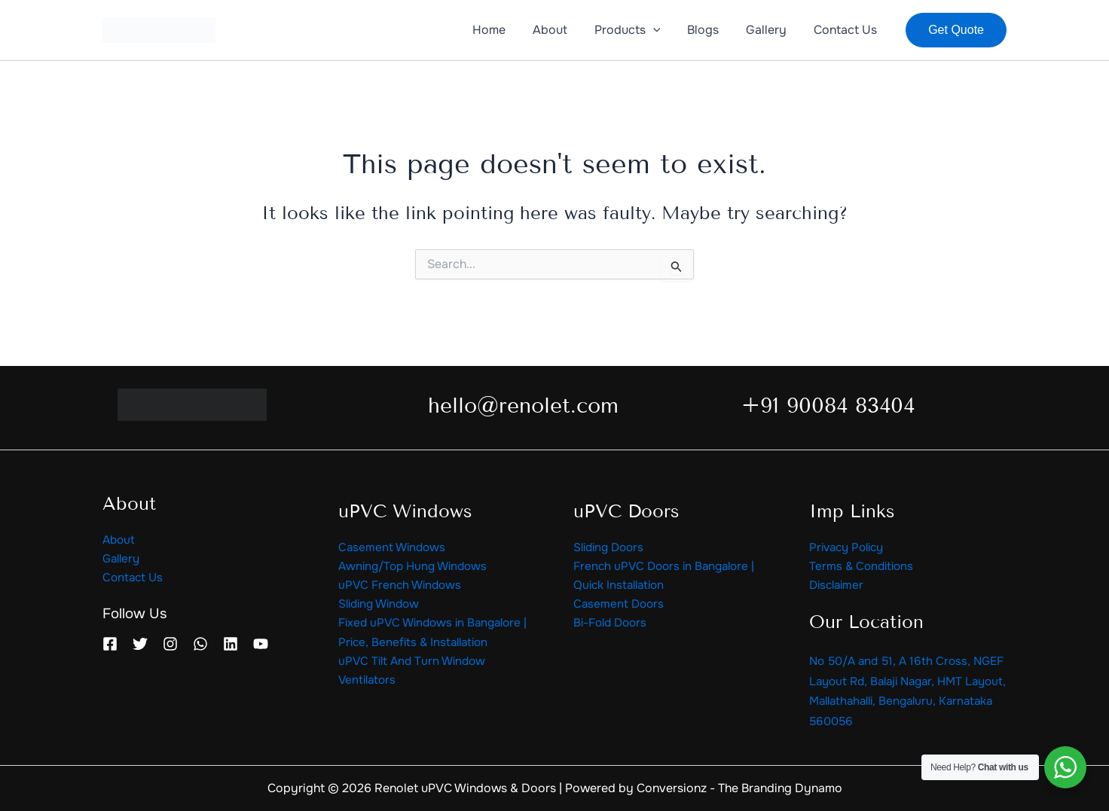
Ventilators (368, 684)
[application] (663, 30)
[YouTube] (260, 643)
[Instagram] (170, 643)
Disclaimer (838, 585)
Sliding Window (382, 604)
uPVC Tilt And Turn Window (415, 664)
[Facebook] (110, 643)
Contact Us (134, 577)
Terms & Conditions (863, 565)
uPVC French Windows (402, 585)
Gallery (122, 558)
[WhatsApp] (200, 643)
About (119, 537)
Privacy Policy (850, 545)
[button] (956, 30)
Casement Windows (393, 545)
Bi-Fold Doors (612, 625)
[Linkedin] (230, 643)
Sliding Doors (611, 545)
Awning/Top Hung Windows (417, 565)
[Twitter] (140, 643)
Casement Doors (620, 604)
